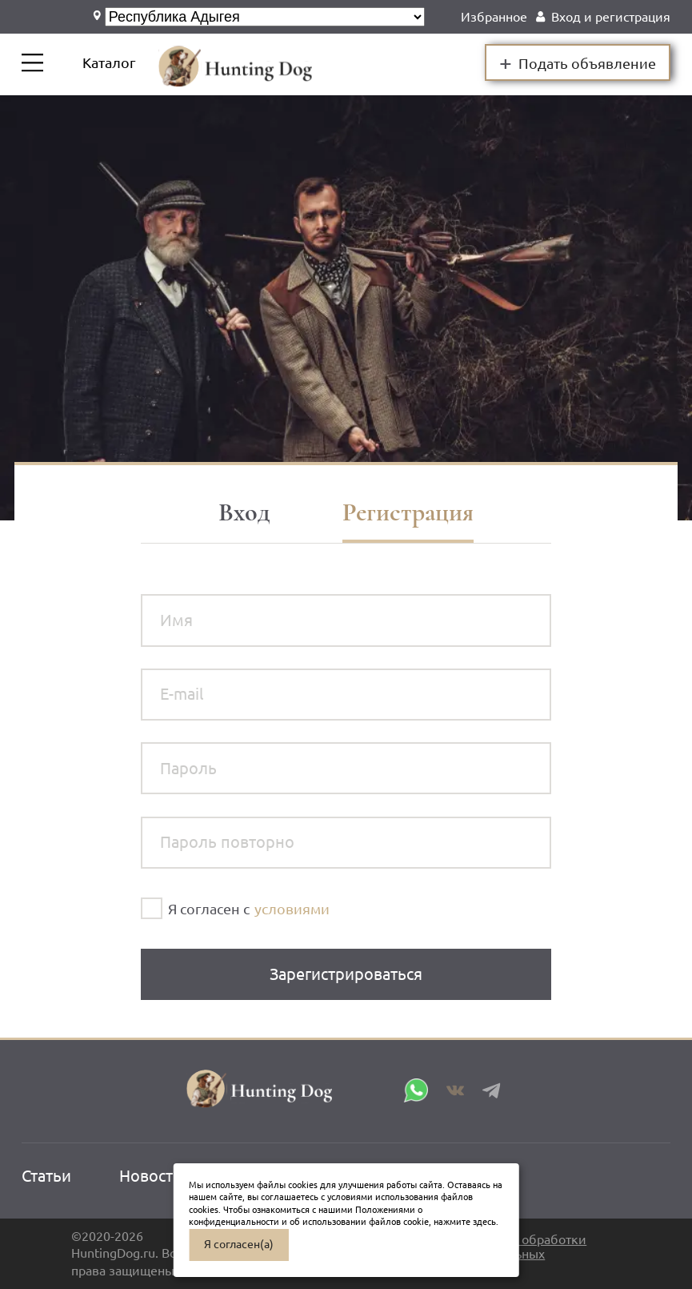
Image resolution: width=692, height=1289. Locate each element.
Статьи (46, 1176)
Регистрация (408, 512)
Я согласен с (209, 909)
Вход (244, 512)
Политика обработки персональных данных (522, 1253)
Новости (150, 1176)
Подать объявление (578, 62)
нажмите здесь (465, 1222)
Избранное (494, 17)
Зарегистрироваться (346, 974)
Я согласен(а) (239, 1244)
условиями (292, 909)
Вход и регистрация (610, 17)
